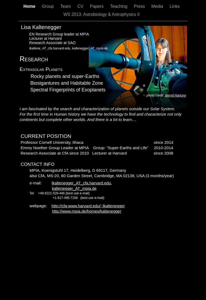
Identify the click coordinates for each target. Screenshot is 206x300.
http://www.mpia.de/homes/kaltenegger (86, 211)
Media (157, 6)
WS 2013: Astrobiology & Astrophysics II (101, 14)
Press (140, 6)
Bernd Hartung (175, 95)
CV (81, 6)
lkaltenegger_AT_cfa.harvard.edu (81, 183)
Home (29, 6)
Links (174, 6)
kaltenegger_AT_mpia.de (74, 188)
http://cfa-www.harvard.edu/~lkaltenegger (88, 205)
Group (48, 6)
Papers (97, 6)
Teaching (119, 6)
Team (66, 6)
